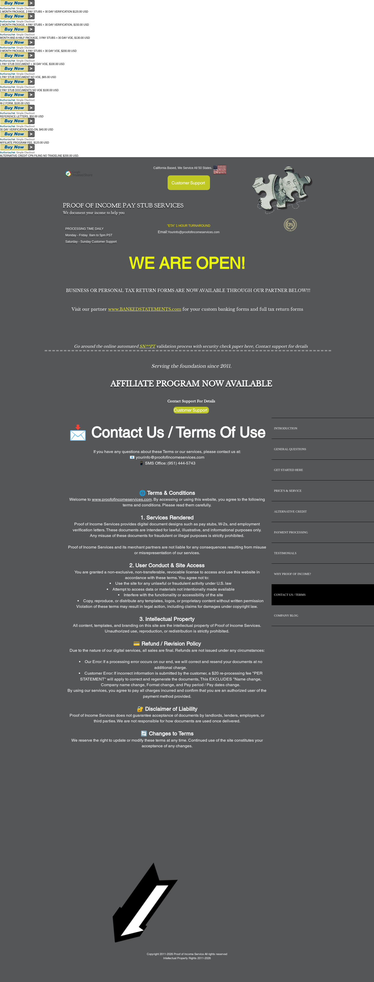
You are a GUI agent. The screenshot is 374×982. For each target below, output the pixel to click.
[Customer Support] (189, 182)
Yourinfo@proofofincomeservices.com (194, 232)
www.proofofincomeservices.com (122, 499)
